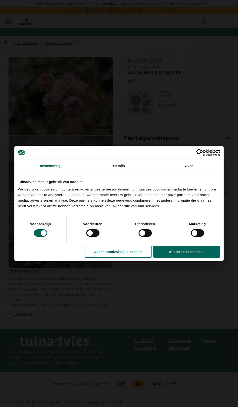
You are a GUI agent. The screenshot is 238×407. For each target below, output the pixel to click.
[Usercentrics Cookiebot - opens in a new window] (199, 152)
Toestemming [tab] (49, 166)
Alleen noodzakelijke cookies (118, 252)
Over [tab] (189, 166)
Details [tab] (119, 166)
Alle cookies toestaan (187, 252)
